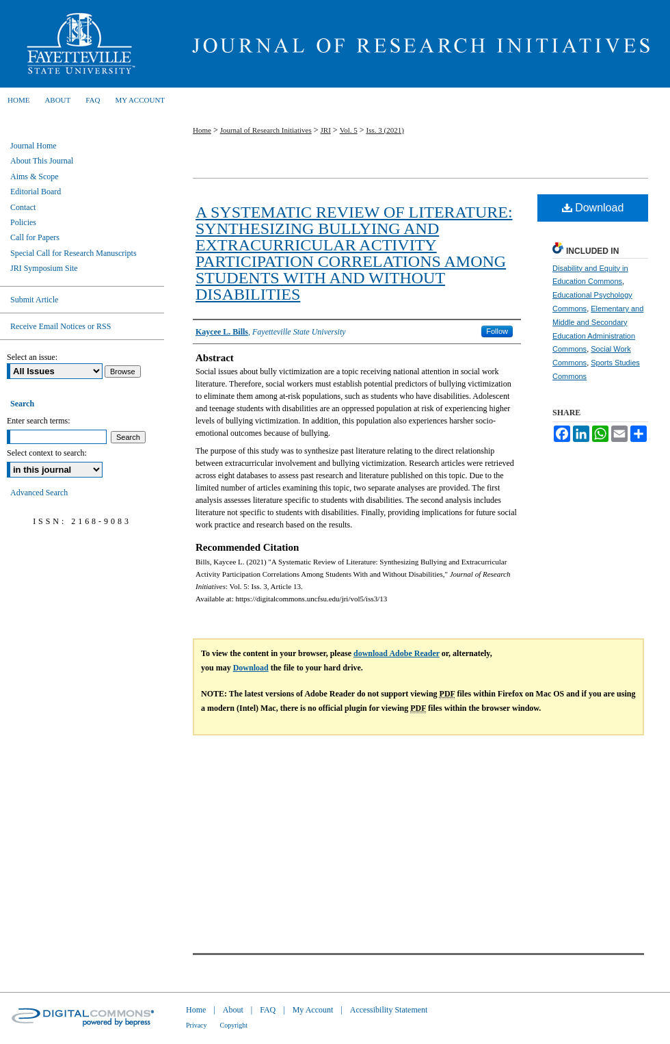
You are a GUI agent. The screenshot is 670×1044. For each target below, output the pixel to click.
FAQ (268, 1010)
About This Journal (41, 161)
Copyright (234, 1025)
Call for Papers (34, 237)
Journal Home (33, 146)
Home (202, 130)
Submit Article (34, 299)
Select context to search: (47, 453)
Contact (23, 207)
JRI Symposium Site (44, 268)
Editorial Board (35, 191)
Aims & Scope (34, 176)
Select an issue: (32, 357)
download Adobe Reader (396, 653)
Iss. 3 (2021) (385, 130)
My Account (313, 1010)
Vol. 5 (349, 130)
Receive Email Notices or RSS (60, 326)
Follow (497, 331)
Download (593, 207)
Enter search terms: (38, 421)
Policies (23, 222)
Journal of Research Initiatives (417, 44)
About (233, 1010)
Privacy (196, 1025)
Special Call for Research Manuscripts (73, 253)
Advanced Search (39, 492)
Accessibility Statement (389, 1010)
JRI (326, 130)
